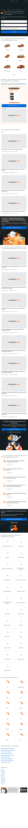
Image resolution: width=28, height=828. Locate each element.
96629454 (2, 769)
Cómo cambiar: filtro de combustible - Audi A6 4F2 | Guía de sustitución (16, 494)
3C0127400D (3, 776)
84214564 (2, 775)
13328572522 (3, 780)
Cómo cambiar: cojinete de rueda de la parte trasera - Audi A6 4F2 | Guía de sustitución (16, 477)
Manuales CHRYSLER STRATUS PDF (7, 758)
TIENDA (12, 1)
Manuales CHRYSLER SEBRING (6, 753)
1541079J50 (3, 782)
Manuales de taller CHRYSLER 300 (6, 751)
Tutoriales (8, 9)
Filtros (12, 9)
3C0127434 (3, 778)
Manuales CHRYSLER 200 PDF (6, 762)
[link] (23, 84)
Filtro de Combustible (18, 9)
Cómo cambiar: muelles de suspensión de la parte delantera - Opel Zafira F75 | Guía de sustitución (16, 502)
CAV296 (2, 783)
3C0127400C (3, 771)
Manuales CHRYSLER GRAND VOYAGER (7, 755)
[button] (14, 115)
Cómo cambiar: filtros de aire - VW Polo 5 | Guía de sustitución (14, 469)
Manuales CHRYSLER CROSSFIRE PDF (7, 760)
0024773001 (3, 773)
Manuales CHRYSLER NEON (5, 757)
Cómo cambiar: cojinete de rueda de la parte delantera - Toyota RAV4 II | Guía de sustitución (15, 461)
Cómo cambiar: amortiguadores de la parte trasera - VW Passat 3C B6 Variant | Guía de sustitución (15, 486)
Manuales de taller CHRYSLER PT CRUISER (8, 750)
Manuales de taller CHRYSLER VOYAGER (7, 748)
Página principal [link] (3, 9)
